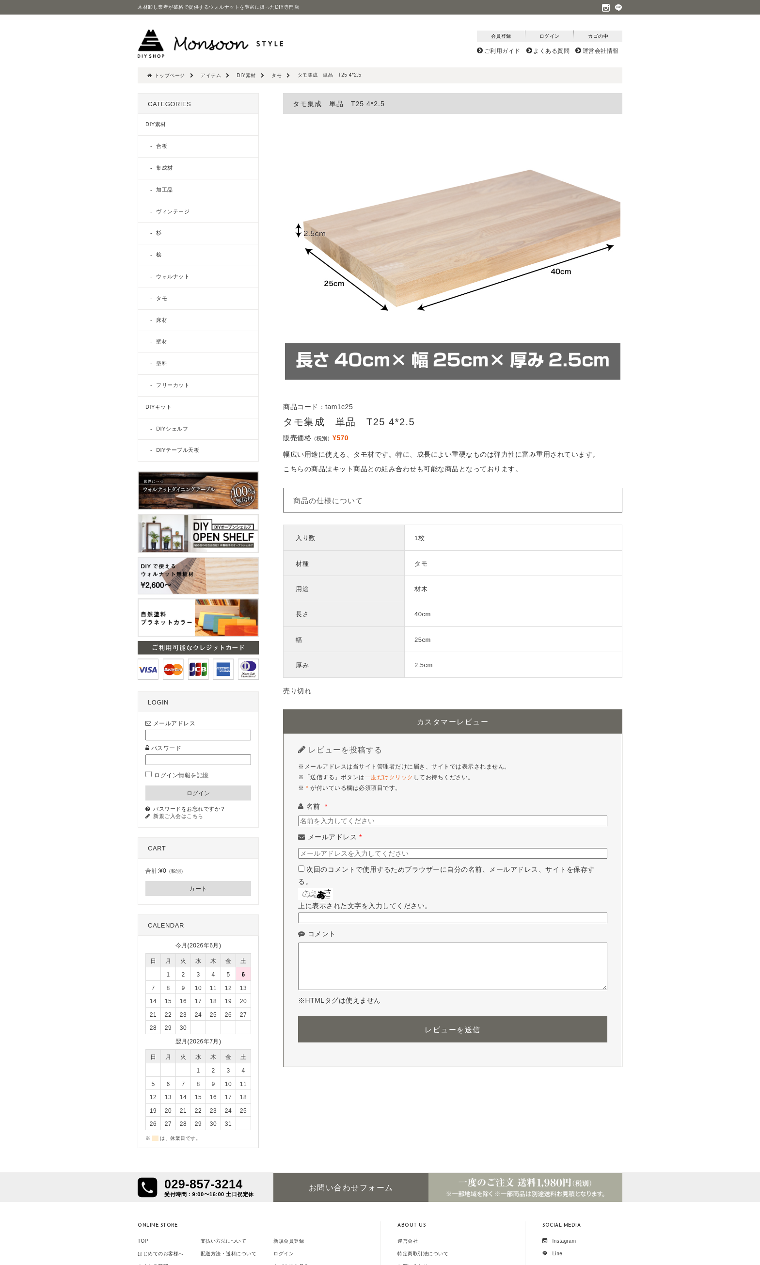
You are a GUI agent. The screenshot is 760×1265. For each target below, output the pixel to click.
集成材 (164, 168)
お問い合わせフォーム (351, 1188)
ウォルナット (173, 276)
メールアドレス (335, 837)
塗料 (161, 363)
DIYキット (158, 407)
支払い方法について (224, 1241)
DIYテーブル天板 (177, 450)
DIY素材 (155, 124)
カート (198, 888)
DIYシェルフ (172, 429)
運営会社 (407, 1241)
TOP (143, 1241)
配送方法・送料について (229, 1253)
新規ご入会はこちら (178, 816)
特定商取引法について (422, 1253)
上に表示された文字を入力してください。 (365, 906)
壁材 (161, 341)
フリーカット (173, 385)
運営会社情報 (601, 51)
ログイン (283, 1253)
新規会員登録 (288, 1241)
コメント (322, 934)
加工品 (164, 189)
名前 (317, 806)
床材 (161, 320)
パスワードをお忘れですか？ (189, 809)
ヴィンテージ (173, 211)
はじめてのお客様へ (161, 1253)
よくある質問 (551, 51)
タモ (161, 298)
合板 (161, 146)
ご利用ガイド (502, 51)
